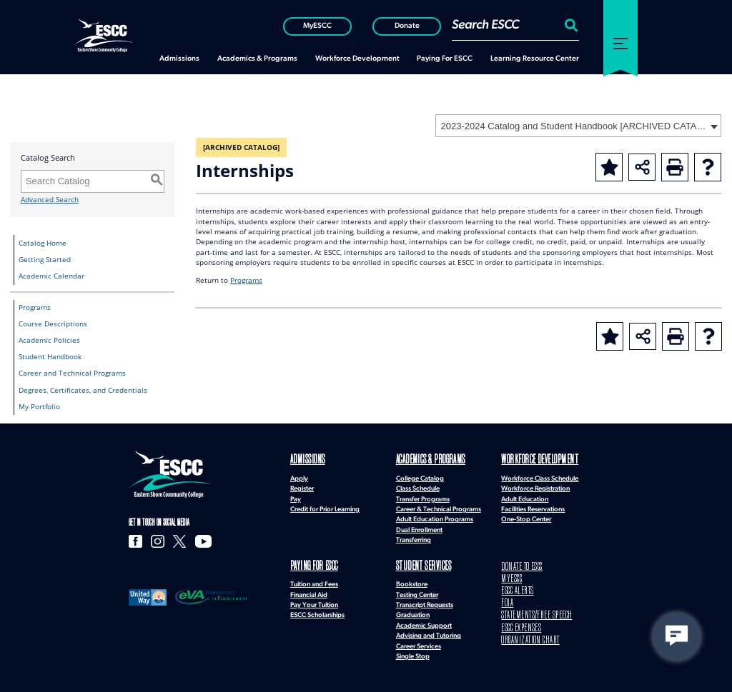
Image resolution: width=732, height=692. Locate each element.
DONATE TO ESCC (517, 563)
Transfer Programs (423, 496)
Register (302, 486)
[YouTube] (192, 540)
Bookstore (411, 579)
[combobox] (578, 125)
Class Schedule (418, 486)
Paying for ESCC (307, 563)
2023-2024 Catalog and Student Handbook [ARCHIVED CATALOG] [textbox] (573, 126)
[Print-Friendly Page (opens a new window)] (674, 167)
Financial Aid (308, 590)
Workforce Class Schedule (539, 476)
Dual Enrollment (419, 527)
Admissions (301, 459)
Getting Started (45, 259)
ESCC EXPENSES (516, 614)
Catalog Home (42, 243)
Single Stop (413, 651)
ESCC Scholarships (317, 610)
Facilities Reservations (533, 506)
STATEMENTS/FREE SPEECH (527, 604)
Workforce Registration (535, 486)
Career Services (418, 641)
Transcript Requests (424, 600)
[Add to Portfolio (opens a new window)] (609, 167)
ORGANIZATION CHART (521, 625)
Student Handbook (50, 356)
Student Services (414, 563)
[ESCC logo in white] (103, 34)
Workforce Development (527, 459)
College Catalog (420, 476)
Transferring (413, 538)
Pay (295, 496)
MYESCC (508, 573)
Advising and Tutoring (428, 631)
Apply (299, 476)
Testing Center (417, 590)
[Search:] (569, 25)
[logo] (169, 474)
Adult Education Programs (434, 517)
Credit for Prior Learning (325, 506)
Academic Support (424, 621)
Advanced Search (50, 199)
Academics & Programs (419, 459)
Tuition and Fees (314, 579)
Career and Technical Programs (72, 373)
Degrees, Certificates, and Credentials (83, 390)
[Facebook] (134, 540)
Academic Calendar (51, 276)
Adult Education (524, 496)
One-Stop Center (526, 517)
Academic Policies (49, 340)
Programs (35, 307)
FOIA (505, 593)
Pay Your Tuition (314, 600)
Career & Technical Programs (438, 506)
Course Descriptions (53, 324)
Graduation (413, 610)
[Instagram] (153, 540)
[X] (172, 540)
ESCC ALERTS (514, 583)
